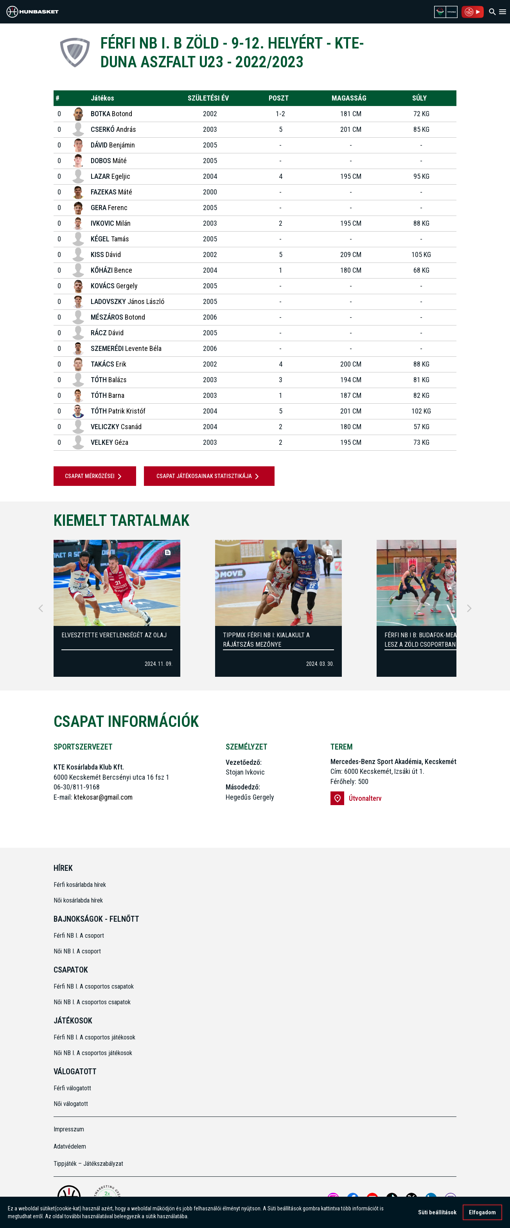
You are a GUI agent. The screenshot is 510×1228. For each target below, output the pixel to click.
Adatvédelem (70, 1146)
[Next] (469, 608)
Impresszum (69, 1129)
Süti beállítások (437, 1212)
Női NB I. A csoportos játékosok (93, 1053)
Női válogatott (71, 1104)
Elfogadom (482, 1212)
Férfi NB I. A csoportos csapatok (94, 986)
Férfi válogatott (72, 1088)
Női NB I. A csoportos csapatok (93, 1002)
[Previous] (40, 608)
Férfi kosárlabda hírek (80, 884)
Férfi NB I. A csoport (79, 935)
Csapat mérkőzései (94, 476)
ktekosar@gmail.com (103, 797)
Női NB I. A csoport (77, 951)
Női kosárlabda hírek (78, 900)
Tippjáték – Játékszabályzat (88, 1163)
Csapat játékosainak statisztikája (209, 476)
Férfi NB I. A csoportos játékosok (94, 1037)
